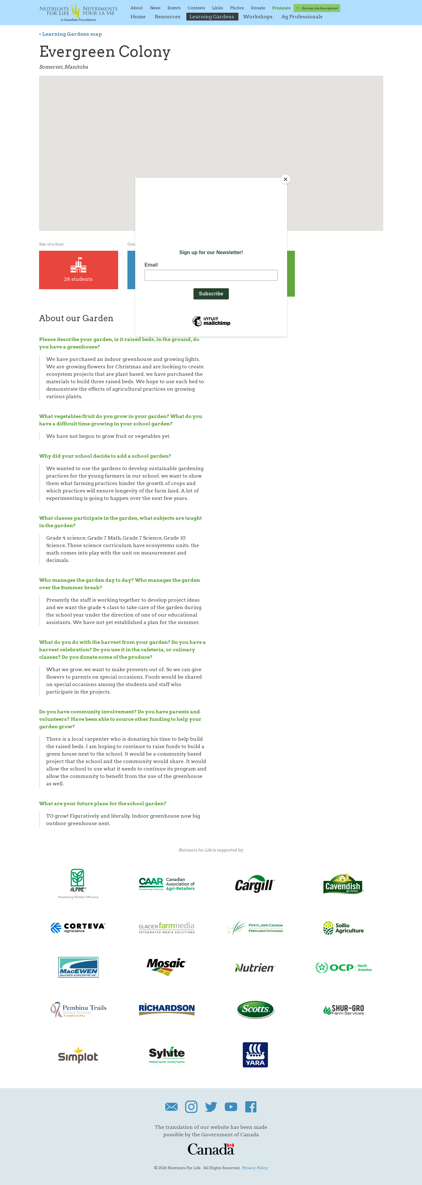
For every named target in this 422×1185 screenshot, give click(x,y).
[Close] (285, 179)
